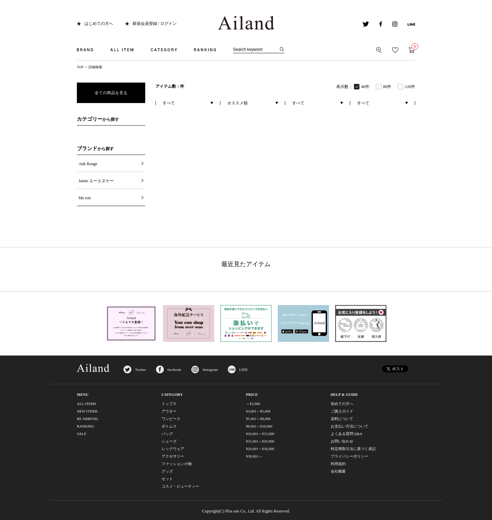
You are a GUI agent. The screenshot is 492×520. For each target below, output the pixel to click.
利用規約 (338, 464)
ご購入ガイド (342, 411)
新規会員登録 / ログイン (155, 23)
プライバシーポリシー (349, 456)
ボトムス (169, 426)
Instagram (210, 369)
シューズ (169, 441)
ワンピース (171, 419)
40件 (365, 86)
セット (167, 479)
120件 (410, 86)
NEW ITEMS (87, 411)
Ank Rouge (88, 163)
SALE (81, 434)
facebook (174, 369)
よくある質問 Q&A (347, 434)
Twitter (140, 369)
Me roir (85, 198)
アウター (169, 411)
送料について (342, 419)
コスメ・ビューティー (180, 486)
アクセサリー (173, 456)
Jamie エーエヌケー (96, 180)
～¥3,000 (253, 404)
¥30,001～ (254, 456)
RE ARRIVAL (88, 419)
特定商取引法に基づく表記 (353, 449)
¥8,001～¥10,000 (259, 426)
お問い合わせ (342, 441)
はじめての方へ (98, 23)
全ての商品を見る (111, 92)
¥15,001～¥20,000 (260, 441)
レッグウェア (173, 449)
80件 (387, 86)
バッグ (167, 434)
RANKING (85, 426)
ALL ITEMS (86, 404)
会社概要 (338, 471)
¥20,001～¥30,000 (260, 449)
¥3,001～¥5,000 (258, 411)
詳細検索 (95, 67)
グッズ (167, 471)
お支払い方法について (349, 426)
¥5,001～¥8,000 (258, 419)
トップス (169, 404)
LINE (243, 369)
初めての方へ (342, 404)
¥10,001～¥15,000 (260, 434)
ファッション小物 (177, 464)
